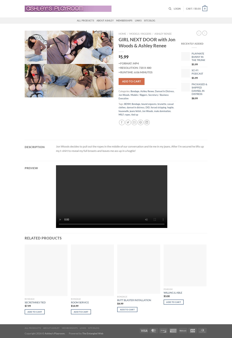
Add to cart (131, 81)
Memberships (124, 20)
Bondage (135, 91)
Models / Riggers (140, 33)
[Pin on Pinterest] (140, 122)
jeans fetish (135, 111)
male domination (162, 111)
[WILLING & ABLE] (185, 265)
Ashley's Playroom (55, 333)
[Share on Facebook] (122, 122)
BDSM (127, 104)
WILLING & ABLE (173, 292)
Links (138, 20)
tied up (134, 114)
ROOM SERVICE (80, 302)
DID (148, 107)
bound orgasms (149, 104)
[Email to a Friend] (134, 122)
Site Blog (149, 20)
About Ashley (105, 20)
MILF (121, 114)
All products (85, 20)
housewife (124, 111)
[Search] (170, 8)
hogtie (170, 107)
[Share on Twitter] (128, 122)
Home (122, 33)
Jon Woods (124, 95)
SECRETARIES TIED (35, 302)
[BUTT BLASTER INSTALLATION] (138, 269)
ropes (127, 114)
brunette (162, 104)
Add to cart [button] (34, 312)
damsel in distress (136, 107)
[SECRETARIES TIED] (46, 270)
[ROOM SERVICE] (92, 270)
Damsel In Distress (164, 91)
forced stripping (158, 107)
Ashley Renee (163, 33)
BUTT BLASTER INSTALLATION (134, 300)
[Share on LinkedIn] (147, 122)
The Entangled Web (92, 333)
